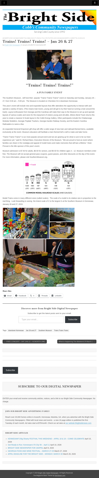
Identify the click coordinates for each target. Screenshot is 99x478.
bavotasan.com (60, 475)
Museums (81, 38)
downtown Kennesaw (16, 330)
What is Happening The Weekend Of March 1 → (77, 342)
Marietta (73, 38)
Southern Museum (45, 330)
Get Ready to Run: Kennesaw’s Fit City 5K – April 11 (29, 445)
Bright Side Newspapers (13, 45)
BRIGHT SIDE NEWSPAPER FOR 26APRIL (25, 448)
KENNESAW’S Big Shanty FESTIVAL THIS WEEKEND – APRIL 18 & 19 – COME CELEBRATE (46, 439)
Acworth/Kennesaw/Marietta (14, 38)
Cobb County (31, 38)
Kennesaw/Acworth (62, 38)
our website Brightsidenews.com (78, 423)
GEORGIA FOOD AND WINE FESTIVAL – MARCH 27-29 (31, 451)
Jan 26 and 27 (31, 330)
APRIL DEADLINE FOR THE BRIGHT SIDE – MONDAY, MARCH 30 (35, 454)
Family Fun (41, 38)
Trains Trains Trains (61, 330)
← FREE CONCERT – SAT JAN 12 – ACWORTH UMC (24, 342)
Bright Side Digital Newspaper (48, 473)
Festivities (49, 38)
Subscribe (72, 319)
